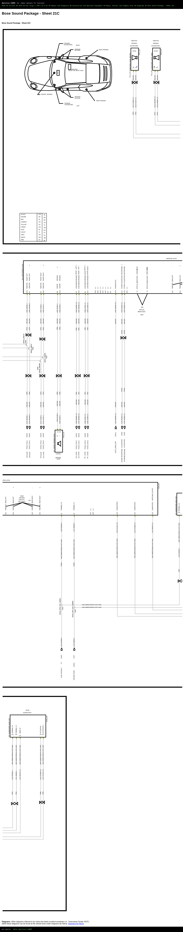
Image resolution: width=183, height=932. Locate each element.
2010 (20, 6)
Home (3, 6)
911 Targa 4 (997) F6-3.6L (37, 6)
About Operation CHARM (22, 929)
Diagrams (140, 6)
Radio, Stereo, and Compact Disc (120, 6)
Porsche (12, 6)
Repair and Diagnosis (60, 6)
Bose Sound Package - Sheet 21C (161, 6)
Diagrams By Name (76, 924)
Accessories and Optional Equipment (87, 6)
